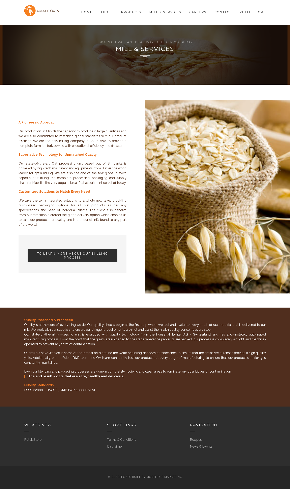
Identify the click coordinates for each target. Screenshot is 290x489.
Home (86, 12)
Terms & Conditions (121, 440)
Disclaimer (115, 446)
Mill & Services (165, 12)
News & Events (201, 446)
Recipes (196, 440)
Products (131, 12)
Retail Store (252, 12)
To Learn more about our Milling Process (72, 255)
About (106, 12)
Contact (222, 12)
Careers (197, 12)
